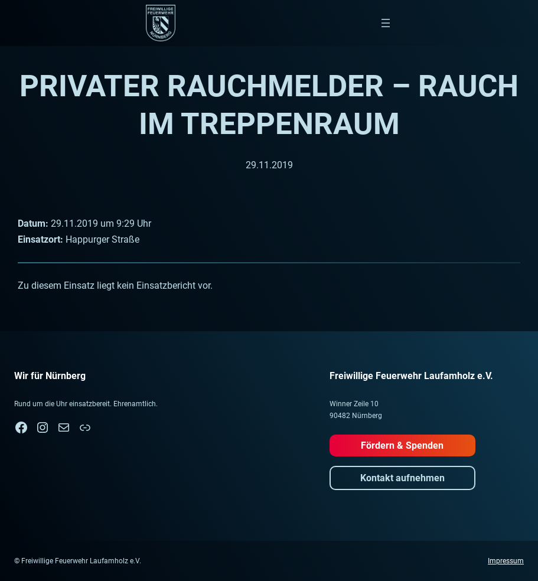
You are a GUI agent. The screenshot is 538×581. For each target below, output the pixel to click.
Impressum (506, 561)
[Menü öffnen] (386, 23)
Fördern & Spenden (402, 445)
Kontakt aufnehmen (402, 478)
